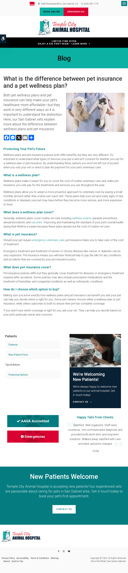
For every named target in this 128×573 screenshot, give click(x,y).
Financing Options (18, 374)
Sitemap (54, 558)
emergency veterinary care (48, 240)
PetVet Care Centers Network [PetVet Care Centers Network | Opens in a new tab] (113, 561)
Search (6, 561)
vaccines (36, 222)
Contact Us (64, 509)
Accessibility (23, 558)
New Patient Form (18, 354)
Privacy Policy (8, 558)
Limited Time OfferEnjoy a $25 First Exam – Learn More (62, 42)
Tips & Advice (12, 364)
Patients (13, 344)
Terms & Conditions (39, 558)
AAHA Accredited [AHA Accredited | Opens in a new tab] (33, 421)
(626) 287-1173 (91, 3)
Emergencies (75, 12)
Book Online (52, 12)
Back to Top (17, 561)
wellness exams (81, 218)
